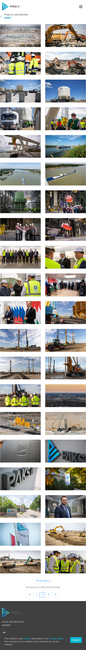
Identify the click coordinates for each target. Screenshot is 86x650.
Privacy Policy (56, 638)
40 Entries (44, 581)
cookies (27, 638)
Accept (76, 640)
